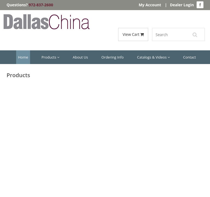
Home (23, 57)
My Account (150, 4)
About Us (80, 57)
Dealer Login (182, 4)
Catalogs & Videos (153, 57)
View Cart (133, 34)
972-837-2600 (41, 4)
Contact (189, 57)
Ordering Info (112, 57)
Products (50, 57)
